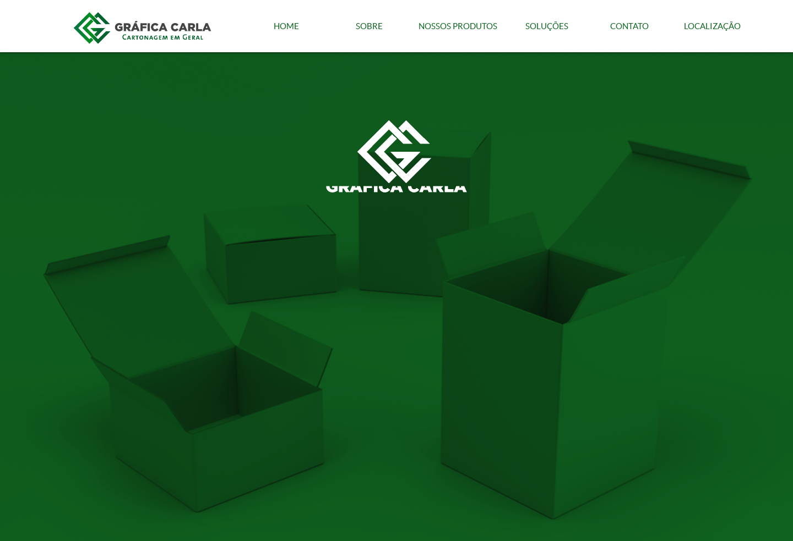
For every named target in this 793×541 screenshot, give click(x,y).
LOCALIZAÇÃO (712, 26)
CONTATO (629, 26)
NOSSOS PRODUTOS (458, 26)
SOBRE (369, 26)
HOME (286, 26)
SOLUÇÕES (546, 26)
